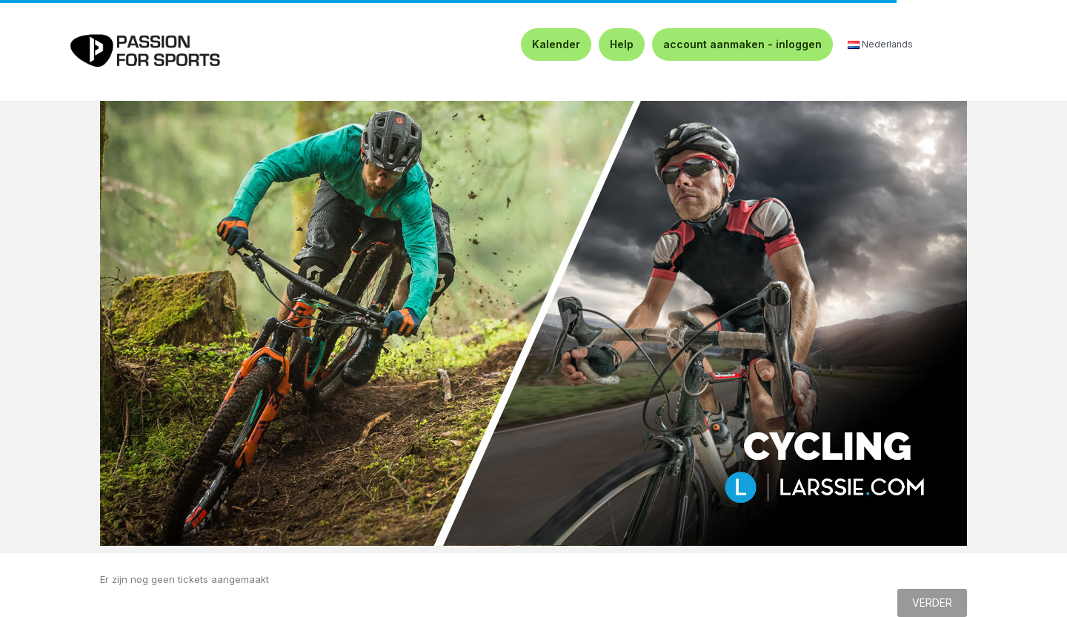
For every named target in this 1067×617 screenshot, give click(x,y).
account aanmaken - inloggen (742, 44)
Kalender (556, 44)
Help (622, 44)
